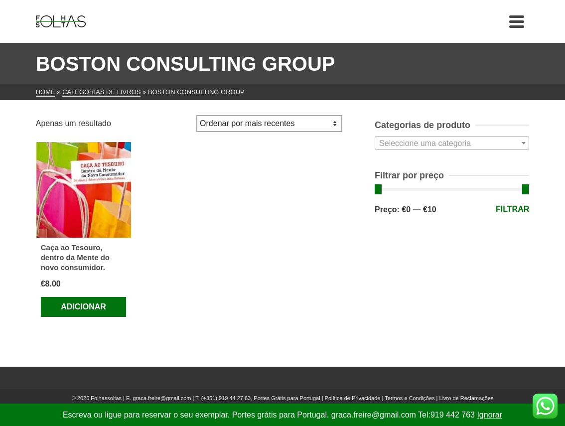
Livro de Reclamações (466, 398)
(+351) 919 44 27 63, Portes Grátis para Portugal (261, 398)
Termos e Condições (409, 398)
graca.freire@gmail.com (162, 398)
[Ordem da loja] (269, 123)
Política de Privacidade (353, 398)
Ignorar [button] (489, 415)
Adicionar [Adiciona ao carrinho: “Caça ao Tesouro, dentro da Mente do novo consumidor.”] (83, 306)
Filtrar (512, 209)
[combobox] (452, 143)
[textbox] (452, 143)
